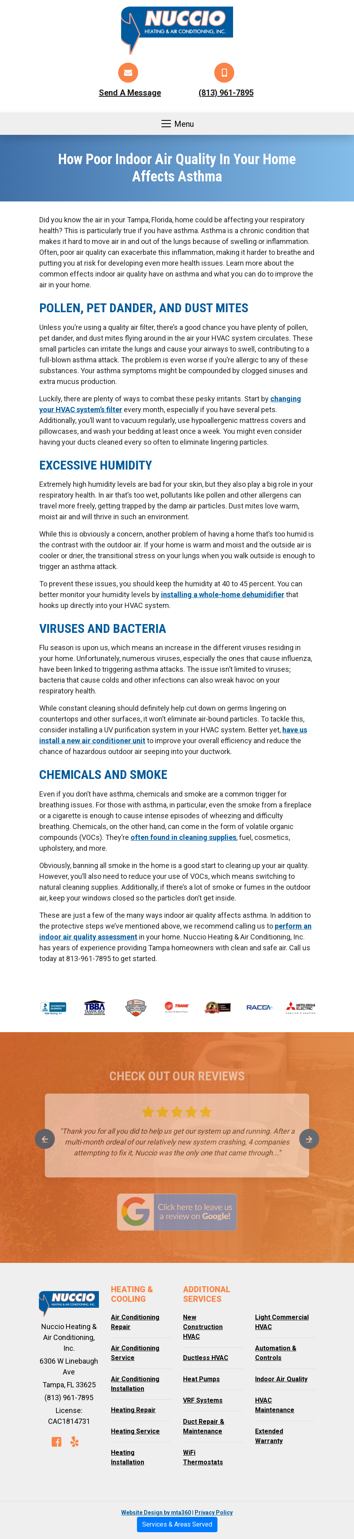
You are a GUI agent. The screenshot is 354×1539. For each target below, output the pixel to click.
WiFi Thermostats (203, 1457)
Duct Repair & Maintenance (203, 1426)
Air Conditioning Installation (135, 1384)
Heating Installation (127, 1457)
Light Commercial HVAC (282, 1322)
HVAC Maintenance (274, 1405)
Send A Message (130, 93)
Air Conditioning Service (135, 1353)
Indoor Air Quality (281, 1379)
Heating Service (135, 1431)
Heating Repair (133, 1410)
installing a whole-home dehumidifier (222, 594)
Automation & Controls (275, 1353)
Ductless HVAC (205, 1358)
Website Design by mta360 (156, 1512)
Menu (177, 124)
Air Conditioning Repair (135, 1322)
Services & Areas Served (177, 1524)
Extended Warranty (269, 1436)
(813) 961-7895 (226, 93)
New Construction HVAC (203, 1326)
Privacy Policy (214, 1512)
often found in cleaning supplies (183, 837)
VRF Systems (203, 1400)
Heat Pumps (201, 1379)
